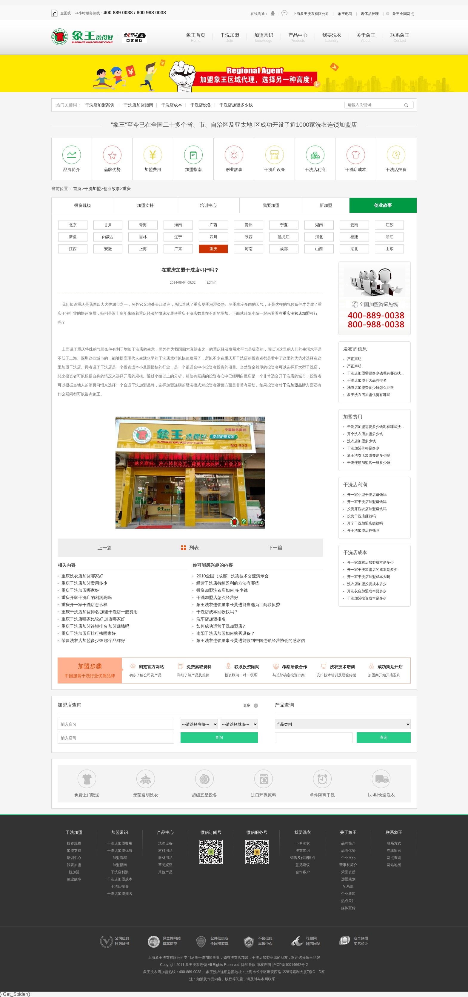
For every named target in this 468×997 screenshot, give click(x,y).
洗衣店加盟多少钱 (361, 441)
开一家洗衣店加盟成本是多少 (370, 562)
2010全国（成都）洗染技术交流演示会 (232, 576)
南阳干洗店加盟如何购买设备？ (225, 633)
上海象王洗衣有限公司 (311, 14)
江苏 (389, 225)
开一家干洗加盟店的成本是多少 (372, 570)
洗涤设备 (165, 843)
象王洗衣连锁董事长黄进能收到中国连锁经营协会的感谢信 (250, 640)
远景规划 (348, 879)
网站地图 (394, 865)
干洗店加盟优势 (119, 850)
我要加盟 (271, 205)
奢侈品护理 (370, 14)
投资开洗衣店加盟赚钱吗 (367, 509)
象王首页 (195, 35)
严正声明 (354, 359)
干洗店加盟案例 (99, 105)
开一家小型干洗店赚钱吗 (367, 495)
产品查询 (284, 704)
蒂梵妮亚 (165, 865)
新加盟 (326, 205)
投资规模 (82, 205)
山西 (319, 249)
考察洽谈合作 (294, 666)
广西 (213, 225)
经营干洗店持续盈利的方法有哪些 (227, 583)
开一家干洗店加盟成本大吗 (368, 577)
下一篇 (275, 547)
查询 (219, 737)
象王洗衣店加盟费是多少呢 (368, 455)
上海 (143, 249)
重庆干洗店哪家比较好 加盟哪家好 (93, 619)
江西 (73, 249)
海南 (178, 225)
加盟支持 (145, 205)
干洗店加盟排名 (119, 894)
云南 (354, 225)
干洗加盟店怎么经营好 (217, 597)
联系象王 (400, 35)
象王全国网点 (403, 14)
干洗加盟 (229, 35)
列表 (194, 547)
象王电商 (345, 14)
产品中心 (297, 35)
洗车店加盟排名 (211, 619)
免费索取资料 (199, 666)
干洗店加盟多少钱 (236, 105)
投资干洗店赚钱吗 (361, 516)
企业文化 (348, 858)
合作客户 (302, 872)
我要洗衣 (331, 35)
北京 (73, 225)
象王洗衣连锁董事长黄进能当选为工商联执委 (238, 604)
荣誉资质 (348, 872)
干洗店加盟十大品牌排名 (367, 380)
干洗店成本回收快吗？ (217, 611)
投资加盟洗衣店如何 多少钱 (222, 590)
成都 (284, 249)
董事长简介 (348, 865)
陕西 (249, 237)
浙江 (389, 237)
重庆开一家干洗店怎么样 (84, 604)
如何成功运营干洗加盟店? (220, 626)
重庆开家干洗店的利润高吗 (86, 597)
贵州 (249, 225)
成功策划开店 (390, 666)
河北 (319, 237)
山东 (389, 249)
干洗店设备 (200, 105)
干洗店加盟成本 (119, 879)
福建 (354, 237)
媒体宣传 (348, 908)
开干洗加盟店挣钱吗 (363, 530)
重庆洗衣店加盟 (296, 313)
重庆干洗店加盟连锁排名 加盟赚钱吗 (95, 626)
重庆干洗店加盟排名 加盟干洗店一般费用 (99, 611)
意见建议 (302, 865)
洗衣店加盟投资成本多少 (367, 584)
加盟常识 (263, 35)
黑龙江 (284, 237)
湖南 (319, 225)
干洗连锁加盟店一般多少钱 (368, 463)
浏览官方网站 (151, 666)
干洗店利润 (120, 872)
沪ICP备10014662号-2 (290, 965)
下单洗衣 (302, 843)
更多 (246, 705)
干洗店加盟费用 (119, 843)
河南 (249, 249)
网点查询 (394, 858)
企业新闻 (348, 894)
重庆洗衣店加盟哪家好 (82, 576)
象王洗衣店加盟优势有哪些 (368, 395)
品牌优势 (348, 850)
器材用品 (165, 858)
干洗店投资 (120, 886)
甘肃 (108, 225)
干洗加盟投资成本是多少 (367, 598)
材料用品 (165, 850)
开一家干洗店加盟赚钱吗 (367, 502)
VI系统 (348, 886)
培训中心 (208, 205)
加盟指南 (120, 865)
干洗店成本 (171, 105)
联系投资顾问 (246, 666)
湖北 (354, 249)
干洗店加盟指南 (138, 105)
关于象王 (365, 35)
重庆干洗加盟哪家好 (80, 590)
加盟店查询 (69, 704)
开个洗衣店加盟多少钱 (365, 434)
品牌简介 (348, 843)
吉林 (143, 237)
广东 (178, 249)
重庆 (126, 188)
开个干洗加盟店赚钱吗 (365, 523)
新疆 (73, 237)
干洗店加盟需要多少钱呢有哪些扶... (375, 373)
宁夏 (284, 225)
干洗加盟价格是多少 (363, 448)
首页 (77, 188)
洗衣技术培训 (342, 666)
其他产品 (165, 872)
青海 (143, 225)
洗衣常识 (302, 850)
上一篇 (105, 547)
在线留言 (394, 850)
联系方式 (394, 843)
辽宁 (178, 237)
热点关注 (348, 901)
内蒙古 (108, 237)
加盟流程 (120, 858)
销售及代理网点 (302, 858)
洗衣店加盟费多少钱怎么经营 (370, 388)
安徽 (108, 249)
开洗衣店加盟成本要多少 (367, 591)
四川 (213, 237)
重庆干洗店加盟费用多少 (84, 583)
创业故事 (111, 188)
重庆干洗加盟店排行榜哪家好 (88, 633)
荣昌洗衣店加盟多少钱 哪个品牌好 (93, 640)
